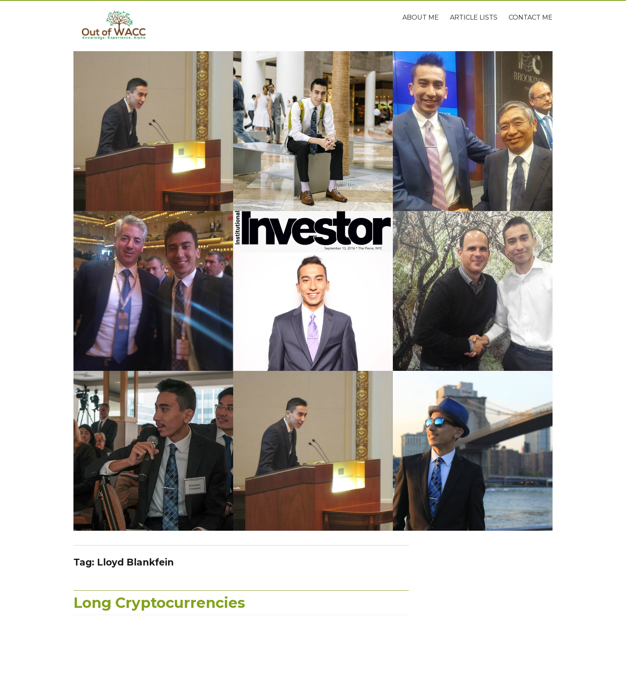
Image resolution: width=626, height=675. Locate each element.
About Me (420, 17)
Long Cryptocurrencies (159, 602)
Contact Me (531, 17)
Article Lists (473, 17)
